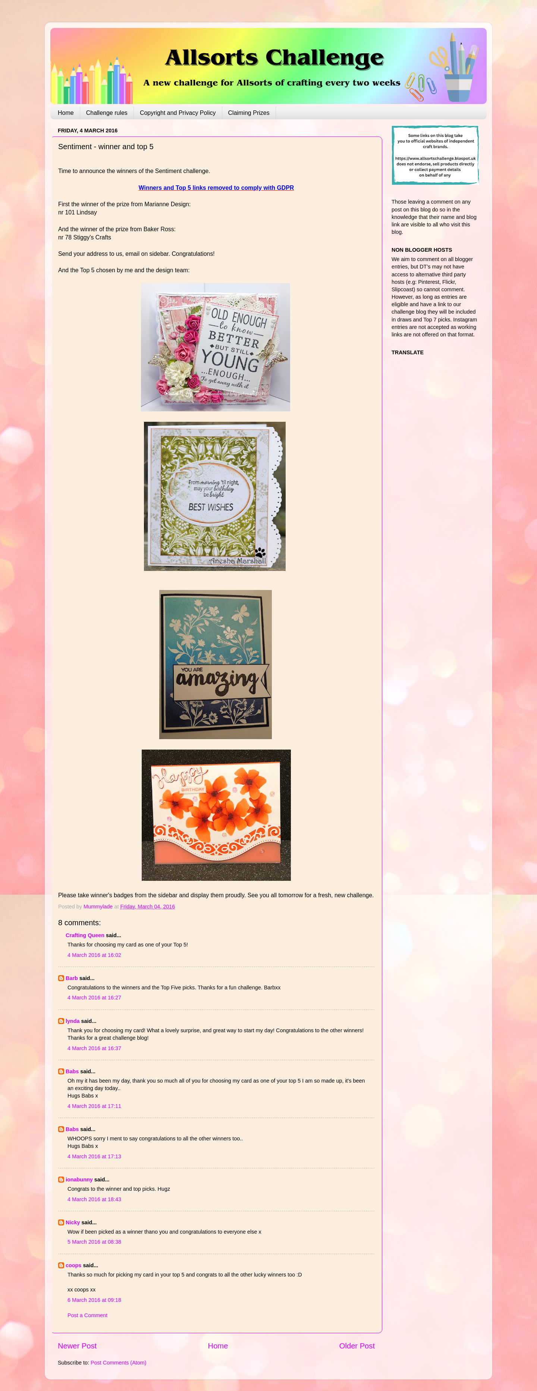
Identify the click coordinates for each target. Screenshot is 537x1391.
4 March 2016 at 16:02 (94, 955)
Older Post (357, 1346)
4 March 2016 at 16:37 (94, 1048)
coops (73, 1265)
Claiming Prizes (249, 113)
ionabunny (79, 1180)
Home (66, 113)
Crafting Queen (85, 935)
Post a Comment (87, 1315)
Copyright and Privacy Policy (178, 113)
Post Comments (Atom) (119, 1363)
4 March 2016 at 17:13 (94, 1156)
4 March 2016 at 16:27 (94, 998)
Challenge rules (107, 113)
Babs (72, 1071)
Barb (72, 978)
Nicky (73, 1222)
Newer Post (77, 1346)
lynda (73, 1021)
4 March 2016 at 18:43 (94, 1199)
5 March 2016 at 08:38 (94, 1242)
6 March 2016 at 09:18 (94, 1300)
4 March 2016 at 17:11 (94, 1106)
